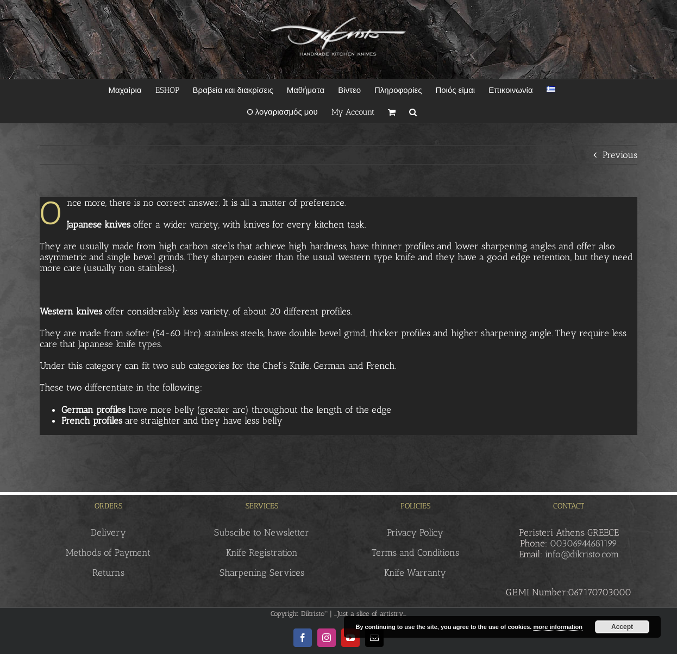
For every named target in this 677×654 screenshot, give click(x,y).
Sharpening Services (262, 572)
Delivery (108, 532)
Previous (620, 154)
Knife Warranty (415, 572)
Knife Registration (262, 552)
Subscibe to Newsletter (261, 532)
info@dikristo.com (582, 554)
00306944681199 (583, 543)
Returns (108, 572)
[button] (413, 112)
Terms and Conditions (415, 552)
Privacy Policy (415, 532)
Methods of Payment (108, 552)
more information (557, 627)
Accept (622, 627)
